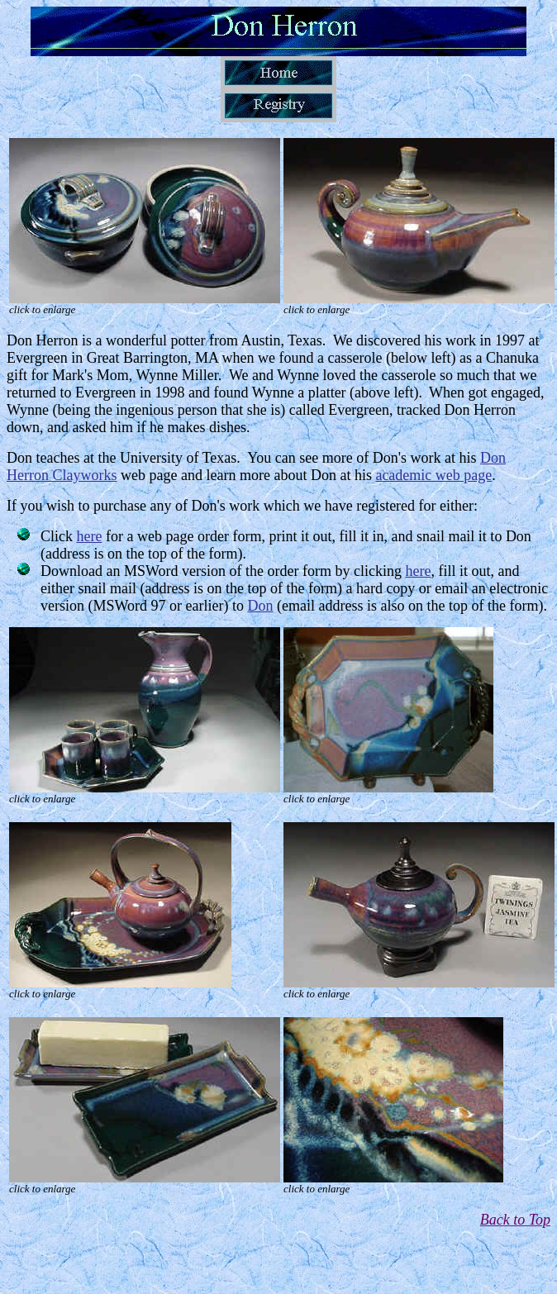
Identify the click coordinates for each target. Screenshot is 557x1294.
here (89, 536)
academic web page (433, 475)
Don (261, 605)
